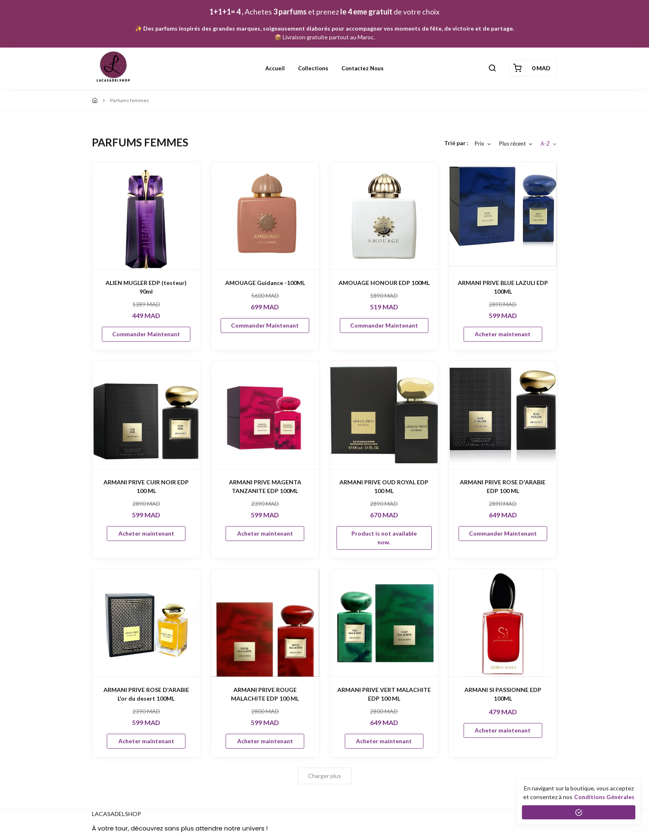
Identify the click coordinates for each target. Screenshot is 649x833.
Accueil (275, 68)
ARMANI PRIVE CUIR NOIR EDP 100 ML (146, 486)
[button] (492, 68)
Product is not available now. (384, 538)
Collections (313, 68)
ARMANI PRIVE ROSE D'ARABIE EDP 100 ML (503, 486)
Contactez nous (362, 68)
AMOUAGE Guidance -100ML (265, 282)
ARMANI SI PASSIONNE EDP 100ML (502, 694)
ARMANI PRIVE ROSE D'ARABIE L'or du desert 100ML (146, 694)
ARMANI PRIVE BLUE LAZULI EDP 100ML (503, 287)
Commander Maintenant (146, 334)
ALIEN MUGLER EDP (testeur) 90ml (146, 287)
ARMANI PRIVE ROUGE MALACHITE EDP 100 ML (265, 694)
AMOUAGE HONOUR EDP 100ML (384, 282)
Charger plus (324, 775)
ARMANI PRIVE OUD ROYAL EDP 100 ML (383, 486)
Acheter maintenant (503, 334)
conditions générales (604, 796)
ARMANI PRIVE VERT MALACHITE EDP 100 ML (384, 694)
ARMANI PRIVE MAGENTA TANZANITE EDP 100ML (265, 486)
